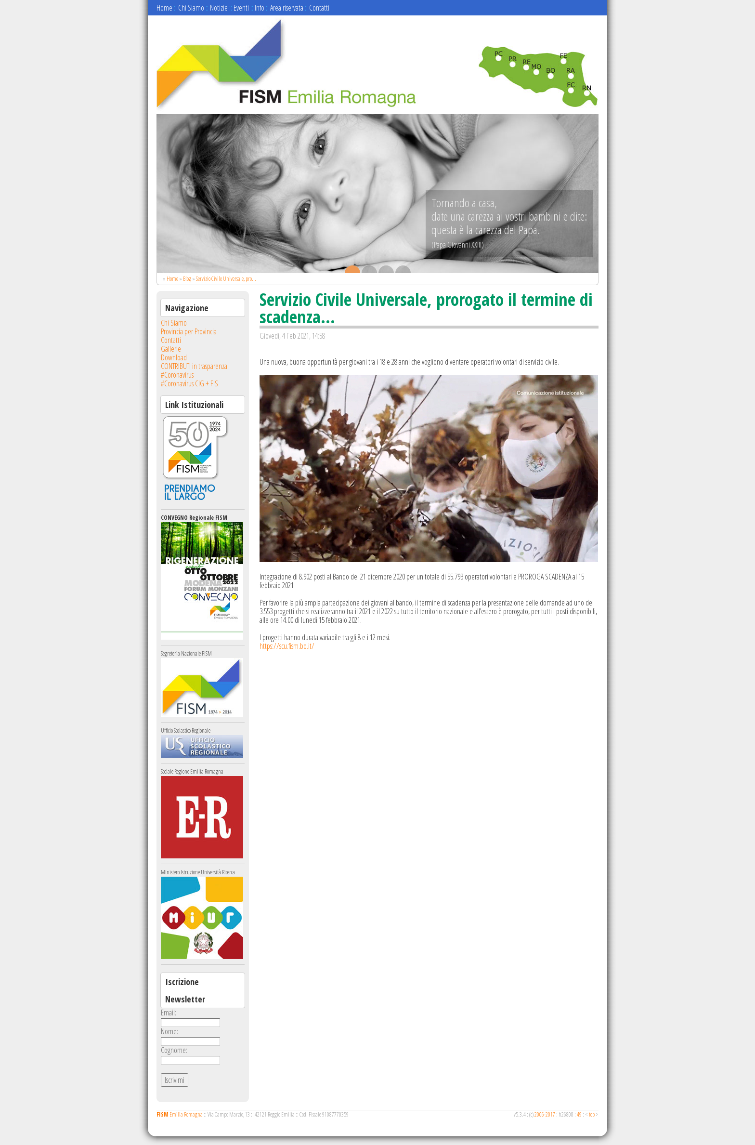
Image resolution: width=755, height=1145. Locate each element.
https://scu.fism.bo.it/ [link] (287, 646)
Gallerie (171, 348)
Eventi (241, 7)
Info (259, 7)
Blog (187, 279)
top (592, 1114)
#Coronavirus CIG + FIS (189, 383)
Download (174, 357)
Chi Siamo (191, 7)
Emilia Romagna (179, 1114)
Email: (168, 1012)
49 (579, 1114)
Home (164, 7)
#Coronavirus (177, 374)
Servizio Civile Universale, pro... (226, 279)
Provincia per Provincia (189, 331)
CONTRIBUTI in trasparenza (194, 366)
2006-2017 (544, 1114)
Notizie (219, 7)
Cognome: (174, 1050)
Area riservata (286, 7)
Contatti (319, 7)
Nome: (169, 1031)
